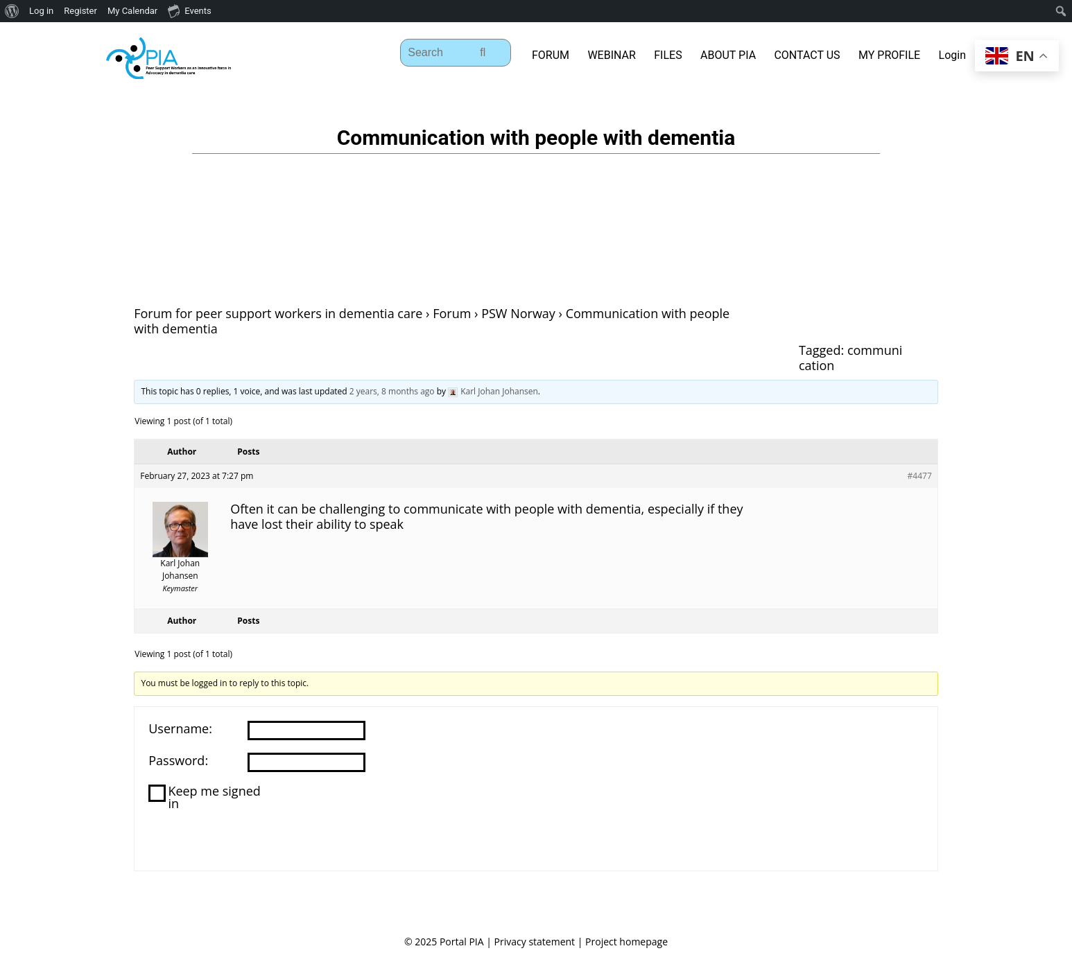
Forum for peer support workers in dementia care (278, 313)
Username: (180, 728)
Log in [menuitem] (41, 11)
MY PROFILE (889, 55)
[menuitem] (12, 11)
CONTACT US (807, 55)
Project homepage (626, 941)
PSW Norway (518, 313)
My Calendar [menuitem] (132, 11)
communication (850, 358)
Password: (178, 760)
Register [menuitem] (80, 11)
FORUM (550, 55)
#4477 (920, 476)
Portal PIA (462, 941)
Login (952, 55)
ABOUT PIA (728, 55)
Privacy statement (535, 941)
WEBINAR (611, 55)
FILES (668, 55)
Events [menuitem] (189, 10)
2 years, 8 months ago (392, 391)
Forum (452, 313)
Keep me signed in (214, 797)
